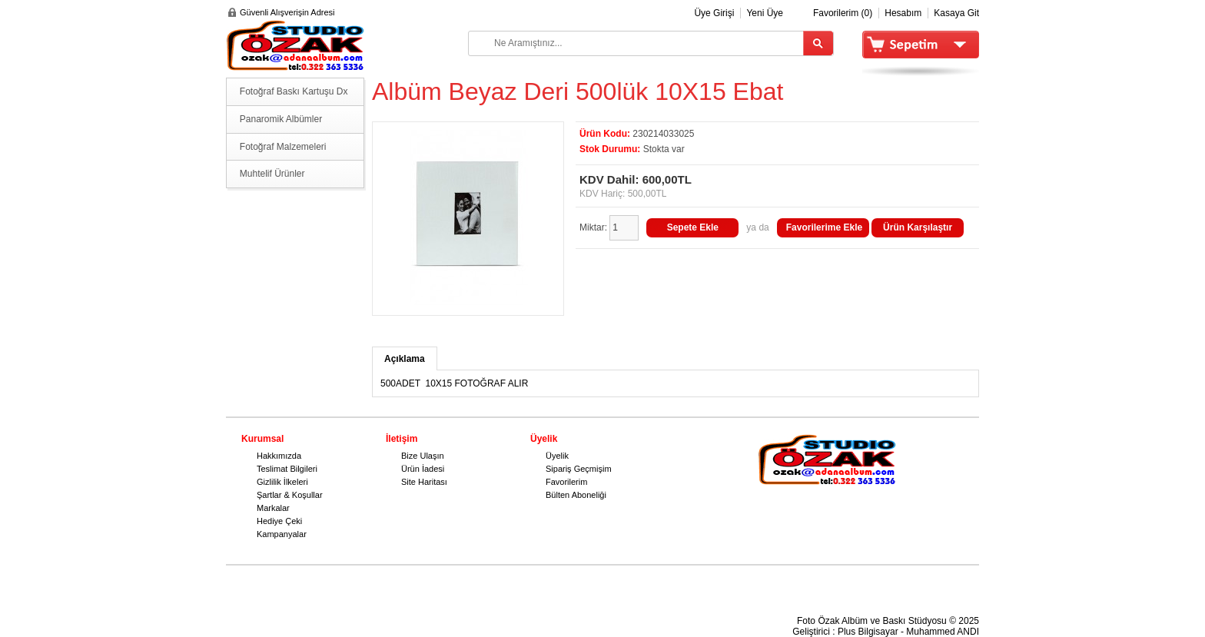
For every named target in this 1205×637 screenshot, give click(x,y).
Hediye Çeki (279, 521)
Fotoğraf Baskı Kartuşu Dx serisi (294, 95)
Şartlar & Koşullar (290, 494)
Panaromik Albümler (281, 119)
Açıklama (404, 358)
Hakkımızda (279, 455)
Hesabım (903, 13)
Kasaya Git (956, 13)
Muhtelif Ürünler (272, 173)
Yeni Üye (764, 13)
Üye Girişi (714, 13)
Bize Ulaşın (422, 455)
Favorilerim (566, 481)
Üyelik (557, 455)
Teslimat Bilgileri (287, 468)
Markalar (273, 508)
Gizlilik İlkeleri (282, 481)
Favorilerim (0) (842, 13)
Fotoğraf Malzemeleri (283, 146)
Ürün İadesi (422, 468)
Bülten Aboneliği (576, 494)
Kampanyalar (282, 534)
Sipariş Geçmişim (579, 468)
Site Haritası (424, 481)
